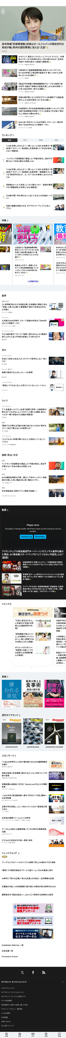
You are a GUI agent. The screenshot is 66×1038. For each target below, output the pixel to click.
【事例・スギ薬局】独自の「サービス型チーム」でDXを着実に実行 (27, 870)
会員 (56, 140)
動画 (4, 510)
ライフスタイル (6, 406)
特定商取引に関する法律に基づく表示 (14, 1005)
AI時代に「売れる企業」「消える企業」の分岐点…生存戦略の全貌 (28, 878)
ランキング (7, 135)
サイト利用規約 (6, 1001)
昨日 (25, 140)
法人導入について (7, 1026)
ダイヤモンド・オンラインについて (14, 982)
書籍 (59, 1035)
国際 (3, 461)
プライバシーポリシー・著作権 (11, 1009)
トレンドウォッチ (9, 853)
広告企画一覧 (7, 951)
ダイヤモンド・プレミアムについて (12, 992)
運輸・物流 (5, 301)
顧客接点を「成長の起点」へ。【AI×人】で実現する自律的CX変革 (27, 895)
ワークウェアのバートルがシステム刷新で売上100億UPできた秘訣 (28, 862)
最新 (9, 140)
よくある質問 (5, 1013)
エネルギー (5, 317)
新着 (6, 1035)
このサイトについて (8, 988)
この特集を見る (33, 281)
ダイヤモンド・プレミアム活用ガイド (13, 996)
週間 (41, 140)
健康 (3, 423)
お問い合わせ (6, 1022)
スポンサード (8, 756)
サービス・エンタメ (8, 331)
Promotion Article (10, 956)
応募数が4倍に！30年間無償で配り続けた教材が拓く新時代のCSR (29, 887)
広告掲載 (4, 1017)
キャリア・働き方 (7, 369)
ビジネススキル (7, 356)
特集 (4, 220)
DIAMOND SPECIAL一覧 (12, 945)
